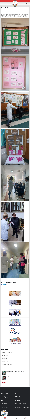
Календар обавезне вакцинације (20, 403)
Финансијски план (5, 358)
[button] (1, 3)
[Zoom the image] (4, 410)
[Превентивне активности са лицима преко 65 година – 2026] (4, 373)
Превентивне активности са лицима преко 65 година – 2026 (15, 371)
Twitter (3, 284)
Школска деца (3, 404)
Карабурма (17, 392)
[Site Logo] (15, 3)
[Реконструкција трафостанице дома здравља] (4, 382)
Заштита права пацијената (19, 404)
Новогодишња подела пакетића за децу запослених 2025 (14, 376)
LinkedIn (5, 284)
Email (6, 284)
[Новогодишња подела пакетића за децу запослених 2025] (4, 378)
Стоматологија (3, 406)
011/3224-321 (4, 392)
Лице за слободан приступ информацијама (22, 407)
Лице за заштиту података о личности (7, 364)
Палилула (16, 390)
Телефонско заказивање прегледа (7, 352)
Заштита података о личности (20, 406)
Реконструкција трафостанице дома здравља (13, 380)
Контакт (27, 3)
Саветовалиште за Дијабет (6, 355)
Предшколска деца (4, 403)
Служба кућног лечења (4, 407)
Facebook (1, 284)
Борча (16, 393)
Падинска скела (17, 396)
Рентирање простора (5, 361)
